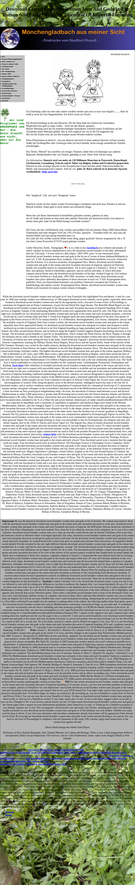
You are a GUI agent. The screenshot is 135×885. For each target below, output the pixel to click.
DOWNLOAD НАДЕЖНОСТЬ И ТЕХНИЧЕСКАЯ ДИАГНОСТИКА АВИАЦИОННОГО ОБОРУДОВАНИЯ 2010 (63, 752)
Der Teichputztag (8, 71)
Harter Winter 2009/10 (10, 76)
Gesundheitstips (8, 88)
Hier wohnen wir (8, 62)
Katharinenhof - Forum (11, 96)
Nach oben (17, 365)
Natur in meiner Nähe (10, 64)
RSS (66, 681)
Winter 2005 (6, 74)
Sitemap (9, 812)
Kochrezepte (6, 93)
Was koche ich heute (9, 91)
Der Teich (5, 69)
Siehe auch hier (50, 171)
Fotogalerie (6, 81)
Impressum (8, 521)
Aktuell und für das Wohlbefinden (9, 85)
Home (8, 815)
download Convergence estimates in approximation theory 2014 (33, 764)
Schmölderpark (8, 79)
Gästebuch (6, 98)
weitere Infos (49, 434)
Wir (3, 57)
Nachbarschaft (7, 66)
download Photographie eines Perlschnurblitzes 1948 (56, 749)
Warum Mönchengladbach (12, 59)
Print (32, 630)
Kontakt (5, 101)
